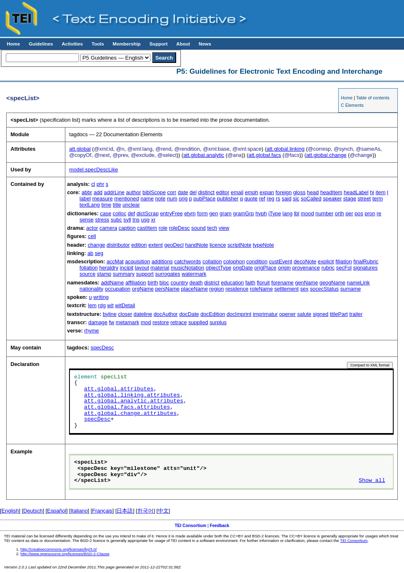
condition (257, 261)
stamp (104, 274)
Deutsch (33, 511)
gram (226, 213)
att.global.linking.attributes (132, 395)
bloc (164, 282)
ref (262, 198)
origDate (243, 268)
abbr (86, 192)
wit (110, 305)
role (163, 228)
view (224, 228)
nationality (91, 289)
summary (124, 274)
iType (274, 213)
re (379, 213)
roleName (261, 289)
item (380, 192)
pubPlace (204, 198)
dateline (143, 314)
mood (307, 213)
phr (101, 184)
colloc (120, 213)
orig (183, 198)
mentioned (126, 198)
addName (112, 282)
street (364, 198)
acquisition (137, 261)
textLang (89, 205)
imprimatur (265, 314)
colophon (234, 261)
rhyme (91, 330)
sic (296, 198)
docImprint (239, 314)
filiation (343, 261)
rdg (102, 305)
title (117, 205)
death (196, 282)
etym (190, 213)
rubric (328, 268)
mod (146, 322)
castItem (147, 228)
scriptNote (239, 245)
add (97, 192)
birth (153, 282)
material (160, 268)
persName (167, 289)
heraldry (108, 268)
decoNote (305, 261)
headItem (331, 192)
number (324, 213)
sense (86, 220)
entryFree (171, 213)
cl (93, 184)
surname (350, 289)
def (131, 213)
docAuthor (165, 314)
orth (339, 213)
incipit (127, 268)
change (96, 245)
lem (92, 305)
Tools (97, 43)
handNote (196, 245)
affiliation (135, 282)
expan (267, 192)
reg (271, 198)
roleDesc (179, 228)
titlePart (339, 314)
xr (153, 220)
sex (304, 289)
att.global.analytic (203, 155)
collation (212, 261)
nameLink (358, 282)
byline (109, 314)
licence (218, 245)
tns (135, 220)
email (237, 192)
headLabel (356, 192)
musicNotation (187, 268)
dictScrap (147, 213)
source (87, 274)
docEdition (213, 314)
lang (287, 213)
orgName (143, 289)
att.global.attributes (118, 389)
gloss (299, 192)
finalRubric (366, 261)
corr (171, 192)
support (145, 274)
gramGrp (243, 213)
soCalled (311, 198)
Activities (72, 43)
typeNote (263, 245)
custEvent (280, 261)
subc (116, 220)
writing (101, 297)
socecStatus (324, 289)
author (133, 192)
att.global (80, 149)
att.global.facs (265, 155)
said (286, 198)
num (172, 198)
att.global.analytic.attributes (133, 401)
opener (287, 314)
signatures (365, 268)
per (349, 213)
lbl (296, 213)
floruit (263, 282)
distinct (206, 192)
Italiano (79, 511)
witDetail (125, 305)
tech (212, 228)
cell (92, 236)
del (192, 192)
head (312, 192)
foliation (88, 268)
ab (90, 253)
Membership (126, 43)
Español (56, 511)
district (212, 282)
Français (102, 511)
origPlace (265, 268)
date (183, 192)
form (202, 213)
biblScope (154, 192)
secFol (344, 268)
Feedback (219, 525)
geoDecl (174, 245)
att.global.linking (286, 149)
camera (108, 228)
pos (358, 213)
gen (213, 213)
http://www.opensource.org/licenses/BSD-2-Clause (65, 553)
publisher (228, 198)
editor (222, 192)
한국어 (145, 511)
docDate (189, 314)
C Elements (352, 105)
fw (111, 322)
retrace (178, 322)
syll (127, 220)
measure (102, 198)
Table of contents (373, 97)
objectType (219, 268)
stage (349, 198)
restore (161, 322)
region (216, 289)
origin (284, 268)
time (106, 205)
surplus (218, 322)
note (160, 198)
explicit (326, 261)
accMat (115, 261)
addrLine (114, 192)
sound (198, 228)
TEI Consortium (190, 525)
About (183, 43)
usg (145, 220)
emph (251, 192)
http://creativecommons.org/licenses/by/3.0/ (59, 549)
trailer (356, 314)
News (205, 43)
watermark (194, 274)
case (105, 213)
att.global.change (326, 155)
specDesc (102, 347)
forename (282, 282)
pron (370, 213)
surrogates (167, 274)
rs (278, 198)
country (179, 282)
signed (320, 314)
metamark (127, 322)
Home (13, 43)
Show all (372, 480)
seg (99, 253)
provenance (306, 268)
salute (304, 314)
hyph (261, 213)
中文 (163, 511)
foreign (283, 192)
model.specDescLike (93, 169)
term (377, 198)
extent (155, 245)
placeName (194, 289)
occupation (118, 289)
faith (250, 282)
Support (158, 43)
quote (251, 198)
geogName (333, 282)
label (85, 198)
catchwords (187, 261)
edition (139, 245)
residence (237, 289)
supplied (198, 322)
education (232, 282)
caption (127, 228)
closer (125, 314)
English (10, 511)
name (147, 198)
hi (372, 192)
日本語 (125, 511)
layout (142, 268)
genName (306, 282)
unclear (131, 205)
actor (92, 228)
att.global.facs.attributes (127, 407)
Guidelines (41, 43)
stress (102, 220)
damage (98, 322)
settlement (286, 289)
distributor (118, 245)
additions (161, 261)
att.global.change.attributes (130, 413)
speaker (332, 198)
